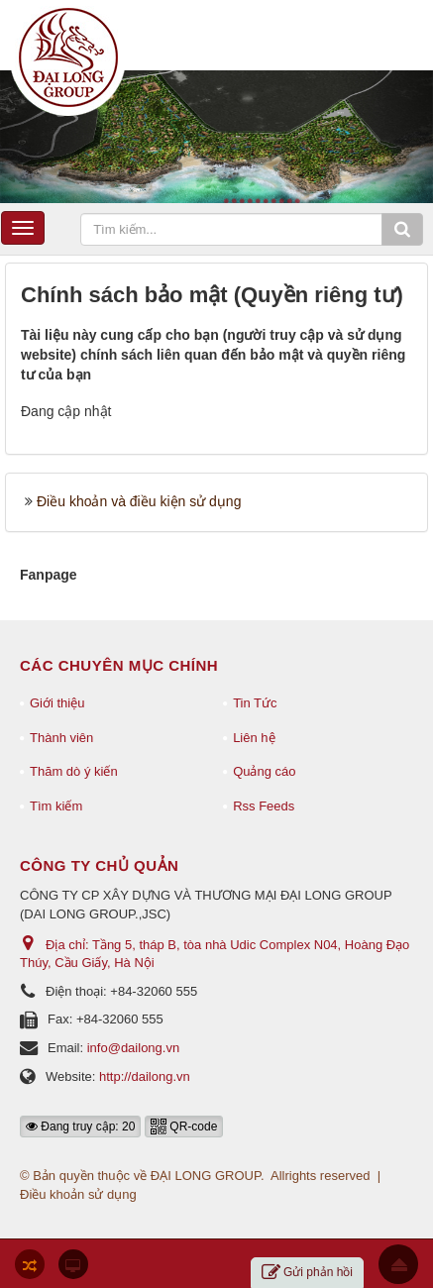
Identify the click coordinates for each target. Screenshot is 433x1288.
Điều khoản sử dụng (78, 1194)
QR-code (184, 1126)
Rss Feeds (263, 806)
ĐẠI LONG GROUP (206, 1175)
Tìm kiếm (56, 806)
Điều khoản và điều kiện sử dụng (139, 501)
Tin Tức (254, 703)
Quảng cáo (264, 771)
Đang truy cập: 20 (80, 1126)
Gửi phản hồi (307, 1272)
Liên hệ (253, 737)
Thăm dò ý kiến (74, 771)
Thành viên (61, 737)
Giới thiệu (57, 703)
